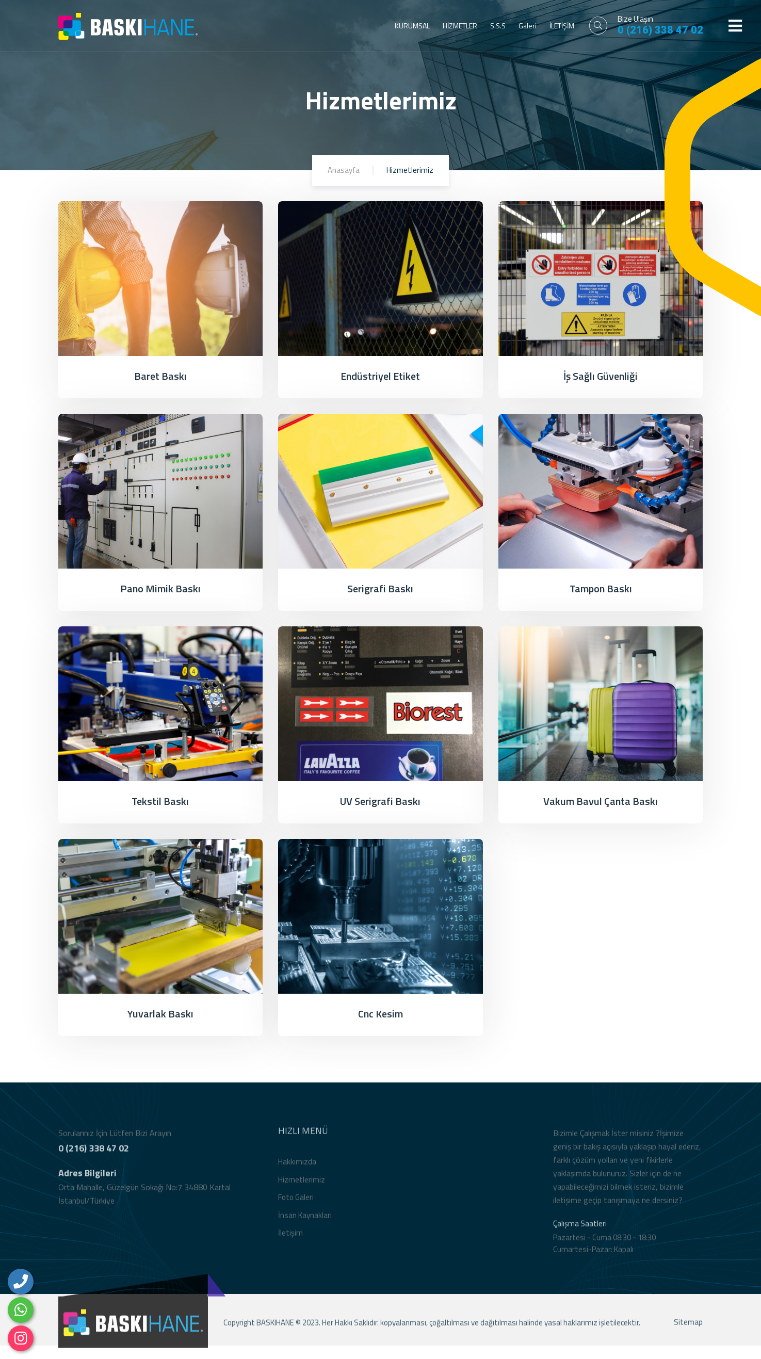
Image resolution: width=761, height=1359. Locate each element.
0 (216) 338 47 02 (660, 30)
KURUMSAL (412, 25)
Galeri (528, 25)
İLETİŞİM (561, 25)
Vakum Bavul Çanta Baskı (600, 801)
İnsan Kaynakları (305, 1221)
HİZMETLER (460, 25)
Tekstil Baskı (160, 801)
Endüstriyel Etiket (380, 376)
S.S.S (498, 25)
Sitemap (688, 1328)
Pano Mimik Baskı (160, 588)
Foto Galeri (296, 1203)
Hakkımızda (297, 1168)
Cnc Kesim (380, 1014)
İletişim (290, 1239)
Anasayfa (344, 170)
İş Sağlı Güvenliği (600, 376)
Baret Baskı (160, 376)
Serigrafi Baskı (380, 588)
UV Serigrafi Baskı (380, 801)
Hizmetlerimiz (301, 1185)
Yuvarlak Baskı (160, 1014)
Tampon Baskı (601, 588)
